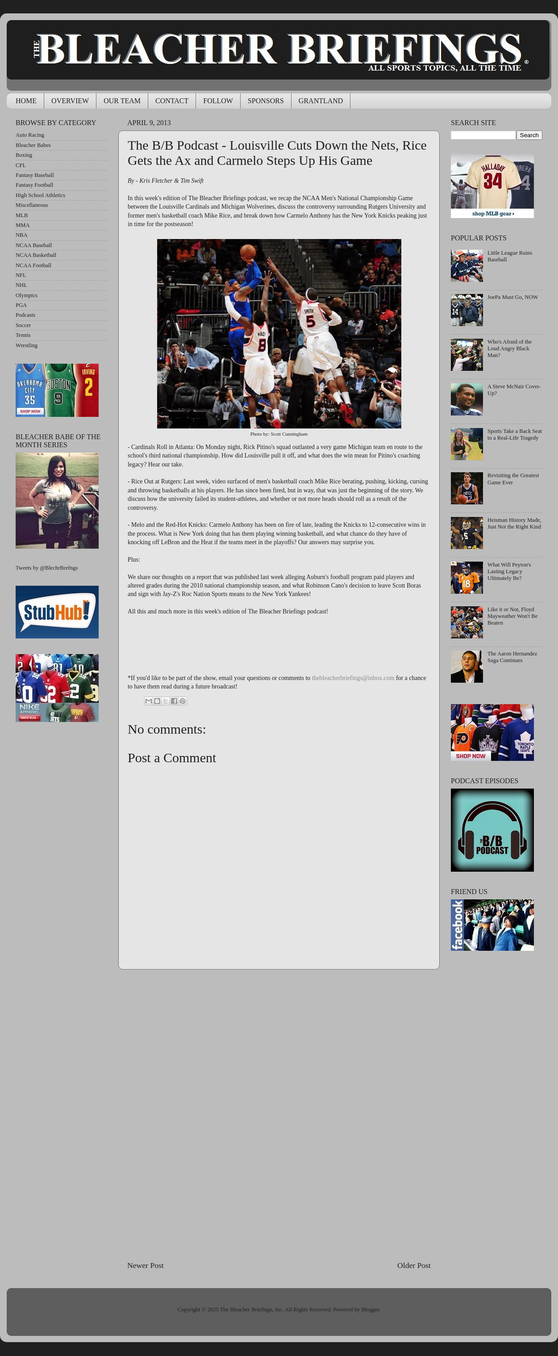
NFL (21, 275)
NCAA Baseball (34, 245)
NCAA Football (33, 265)
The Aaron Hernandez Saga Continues (512, 657)
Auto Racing (30, 135)
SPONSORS (266, 101)
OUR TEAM (122, 101)
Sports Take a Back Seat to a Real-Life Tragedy (514, 434)
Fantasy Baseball (35, 175)
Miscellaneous (32, 205)
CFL (21, 165)
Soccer (23, 325)
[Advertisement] (279, 1115)
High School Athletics (40, 195)
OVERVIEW (70, 101)
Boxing (24, 155)
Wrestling (26, 345)
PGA (21, 305)
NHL (21, 285)
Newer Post (145, 1265)
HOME (26, 101)
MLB (22, 215)
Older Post (414, 1265)
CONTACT (171, 101)
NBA (22, 235)
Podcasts (25, 315)
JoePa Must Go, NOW (512, 297)
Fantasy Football (34, 185)
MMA (23, 225)
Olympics (26, 295)
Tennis (23, 335)
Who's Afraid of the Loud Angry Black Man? (509, 348)
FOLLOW (218, 101)
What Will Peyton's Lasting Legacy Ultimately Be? (509, 571)
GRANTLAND (321, 101)
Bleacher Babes (33, 145)
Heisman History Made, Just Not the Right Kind (514, 523)
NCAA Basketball (36, 255)
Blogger (370, 1309)
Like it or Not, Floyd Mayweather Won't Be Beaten (512, 616)
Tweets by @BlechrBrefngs (47, 568)
